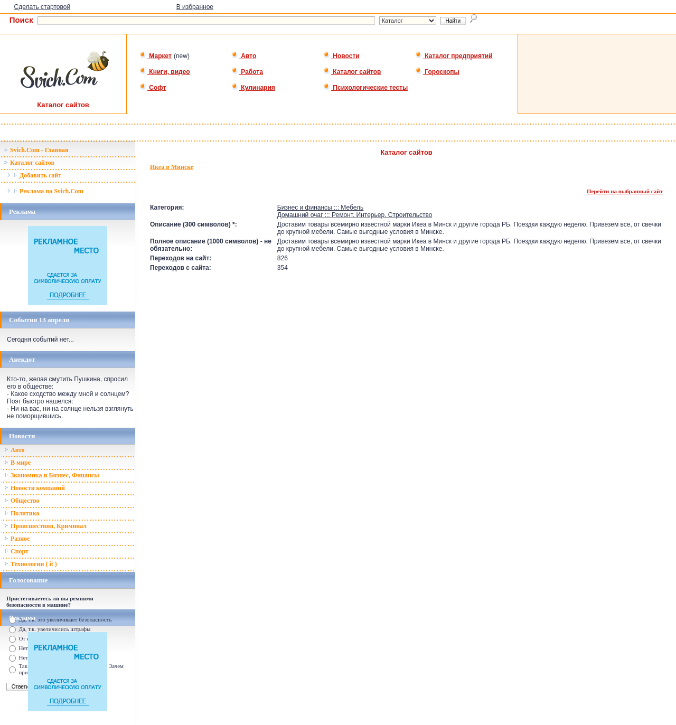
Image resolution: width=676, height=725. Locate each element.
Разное (17, 538)
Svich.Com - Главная (36, 150)
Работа (247, 72)
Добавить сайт (34, 175)
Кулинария (253, 87)
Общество (22, 500)
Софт (152, 87)
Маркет (155, 56)
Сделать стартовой (42, 7)
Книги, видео (164, 72)
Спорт (16, 551)
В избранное (194, 7)
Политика (21, 513)
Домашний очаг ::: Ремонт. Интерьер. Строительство (355, 215)
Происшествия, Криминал (45, 526)
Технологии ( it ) (30, 564)
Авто (243, 56)
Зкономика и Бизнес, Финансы (51, 475)
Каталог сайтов (352, 72)
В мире (17, 462)
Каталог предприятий (454, 56)
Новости (341, 56)
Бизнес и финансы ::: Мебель (320, 207)
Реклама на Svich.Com (45, 191)
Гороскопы (437, 72)
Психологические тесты (365, 87)
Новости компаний (34, 488)
